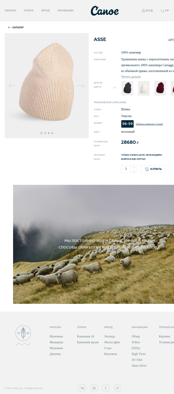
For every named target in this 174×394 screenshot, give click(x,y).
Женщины (56, 342)
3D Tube (137, 359)
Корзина (164, 336)
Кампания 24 (85, 336)
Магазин (10, 10)
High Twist (138, 354)
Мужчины (56, 336)
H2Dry (136, 348)
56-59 (127, 124)
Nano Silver (139, 365)
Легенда (109, 336)
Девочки (55, 354)
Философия (112, 342)
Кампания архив (88, 342)
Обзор (136, 336)
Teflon (136, 342)
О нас (108, 348)
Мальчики (56, 348)
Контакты (110, 354)
